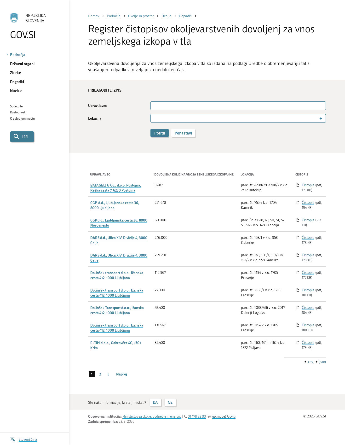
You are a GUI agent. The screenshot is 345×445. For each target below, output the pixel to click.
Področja (17, 54)
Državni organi (22, 63)
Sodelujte (16, 106)
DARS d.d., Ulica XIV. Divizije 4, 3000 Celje (118, 240)
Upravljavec (97, 105)
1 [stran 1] (91, 374)
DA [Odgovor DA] (155, 402)
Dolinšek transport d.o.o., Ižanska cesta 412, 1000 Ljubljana (116, 275)
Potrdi (159, 133)
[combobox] (238, 118)
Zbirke (15, 72)
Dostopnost (17, 112)
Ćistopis (308, 290)
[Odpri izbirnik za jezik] (23, 439)
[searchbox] (154, 118)
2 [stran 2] (100, 374)
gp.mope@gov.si (224, 417)
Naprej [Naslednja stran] (121, 374)
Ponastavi (183, 133)
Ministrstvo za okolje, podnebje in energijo (151, 417)
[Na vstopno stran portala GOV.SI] (34, 26)
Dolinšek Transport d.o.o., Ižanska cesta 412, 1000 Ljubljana (117, 310)
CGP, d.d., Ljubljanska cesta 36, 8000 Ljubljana (114, 205)
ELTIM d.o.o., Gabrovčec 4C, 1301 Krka (115, 345)
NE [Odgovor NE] (170, 402)
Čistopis (308, 185)
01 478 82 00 (197, 417)
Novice (16, 90)
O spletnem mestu (22, 118)
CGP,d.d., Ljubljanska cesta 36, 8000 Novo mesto (118, 222)
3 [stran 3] (108, 374)
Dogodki (17, 81)
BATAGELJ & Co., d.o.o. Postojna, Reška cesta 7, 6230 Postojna (115, 187)
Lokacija (94, 118)
